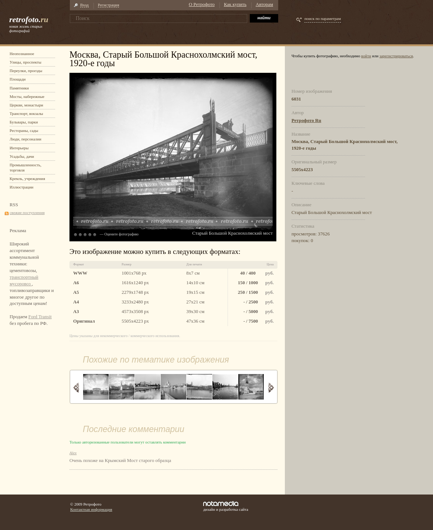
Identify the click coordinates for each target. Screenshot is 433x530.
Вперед (271, 387)
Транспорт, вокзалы (26, 113)
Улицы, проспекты (25, 62)
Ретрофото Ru (306, 120)
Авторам (264, 4)
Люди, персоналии (25, 139)
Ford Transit (40, 316)
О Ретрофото (202, 4)
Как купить (235, 4)
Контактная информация (91, 509)
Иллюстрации (21, 187)
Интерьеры (19, 148)
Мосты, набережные (27, 96)
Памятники (19, 88)
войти (366, 56)
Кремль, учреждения (27, 178)
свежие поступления (27, 212)
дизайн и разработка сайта (225, 506)
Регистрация (108, 5)
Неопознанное (22, 53)
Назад (76, 387)
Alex (72, 453)
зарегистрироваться (396, 56)
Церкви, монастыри (26, 105)
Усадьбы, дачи (22, 156)
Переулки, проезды (26, 70)
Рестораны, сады (24, 130)
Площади (17, 79)
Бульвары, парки (24, 122)
